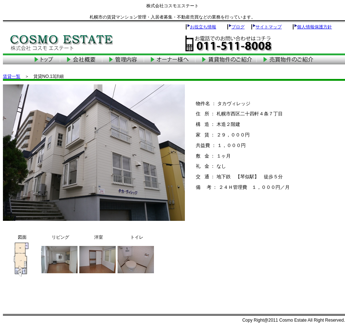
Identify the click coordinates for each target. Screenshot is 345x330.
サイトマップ (268, 26)
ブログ (238, 26)
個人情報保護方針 (314, 26)
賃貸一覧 (11, 76)
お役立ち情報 (203, 26)
